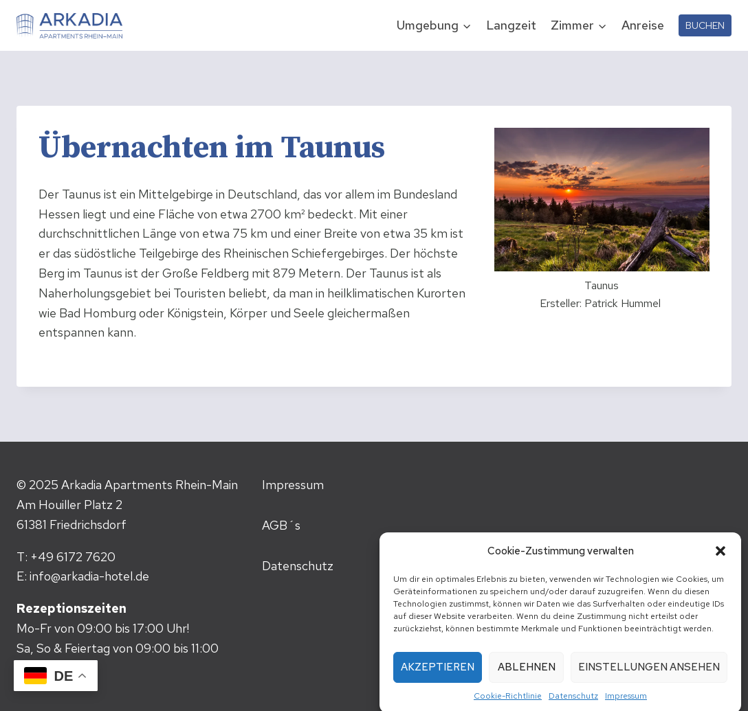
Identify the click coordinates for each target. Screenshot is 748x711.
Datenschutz (573, 702)
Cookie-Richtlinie (508, 702)
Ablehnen (527, 674)
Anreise (643, 25)
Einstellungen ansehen (649, 674)
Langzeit (511, 25)
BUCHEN (705, 25)
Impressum (626, 702)
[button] (720, 557)
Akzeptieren (437, 674)
